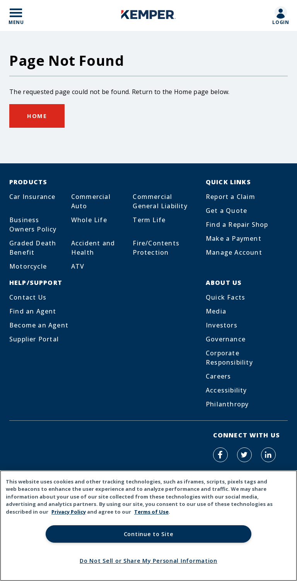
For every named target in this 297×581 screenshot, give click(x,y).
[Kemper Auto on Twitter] (244, 454)
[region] (148, 525)
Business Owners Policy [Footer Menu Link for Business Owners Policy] (33, 224)
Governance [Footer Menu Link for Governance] (226, 339)
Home (37, 116)
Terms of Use (151, 511)
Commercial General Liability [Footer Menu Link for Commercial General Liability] (160, 201)
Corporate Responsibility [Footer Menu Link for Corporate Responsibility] (229, 358)
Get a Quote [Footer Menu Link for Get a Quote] (226, 210)
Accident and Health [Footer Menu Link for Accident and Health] (93, 248)
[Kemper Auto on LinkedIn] (268, 454)
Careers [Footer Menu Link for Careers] (218, 376)
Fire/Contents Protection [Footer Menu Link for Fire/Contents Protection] (156, 248)
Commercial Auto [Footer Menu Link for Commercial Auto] (91, 201)
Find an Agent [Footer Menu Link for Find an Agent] (32, 311)
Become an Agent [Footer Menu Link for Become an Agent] (38, 325)
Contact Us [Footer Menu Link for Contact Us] (27, 297)
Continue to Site (149, 534)
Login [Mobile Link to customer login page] (281, 22)
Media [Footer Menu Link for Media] (216, 311)
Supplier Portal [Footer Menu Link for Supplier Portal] (34, 339)
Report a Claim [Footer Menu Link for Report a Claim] (230, 196)
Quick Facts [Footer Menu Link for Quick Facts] (225, 297)
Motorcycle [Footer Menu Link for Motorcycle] (28, 266)
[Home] (148, 15)
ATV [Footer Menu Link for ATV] (78, 266)
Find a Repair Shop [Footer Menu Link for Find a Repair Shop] (237, 224)
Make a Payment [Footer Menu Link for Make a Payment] (233, 238)
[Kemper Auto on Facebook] (220, 454)
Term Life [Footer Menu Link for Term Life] (149, 220)
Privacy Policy (68, 511)
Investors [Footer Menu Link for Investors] (221, 325)
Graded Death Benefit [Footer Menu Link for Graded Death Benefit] (32, 248)
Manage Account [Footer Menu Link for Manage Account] (234, 252)
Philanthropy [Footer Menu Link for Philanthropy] (227, 404)
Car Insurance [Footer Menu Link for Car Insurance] (32, 196)
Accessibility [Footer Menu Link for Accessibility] (226, 390)
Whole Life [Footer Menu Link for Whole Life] (89, 220)
